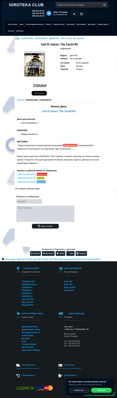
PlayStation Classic (29, 284)
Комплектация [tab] (32, 100)
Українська (101, 390)
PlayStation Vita (28, 281)
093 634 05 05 (38, 13)
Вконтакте (48, 253)
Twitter (60, 253)
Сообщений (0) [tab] (45, 100)
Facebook (35, 253)
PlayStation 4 (27, 293)
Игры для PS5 (27, 305)
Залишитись (79, 390)
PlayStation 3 (27, 290)
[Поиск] (82, 5)
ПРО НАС (11, 31)
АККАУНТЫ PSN (59, 24)
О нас (24, 341)
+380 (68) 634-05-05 (26, 181)
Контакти (19, 31)
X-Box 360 (68, 281)
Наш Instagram (28, 347)
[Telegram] (48, 13)
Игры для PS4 (27, 302)
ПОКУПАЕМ (70, 24)
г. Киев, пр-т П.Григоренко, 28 (76, 329)
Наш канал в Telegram (31, 350)
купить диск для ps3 (66, 259)
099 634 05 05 (38, 16)
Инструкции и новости (31, 332)
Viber (70, 253)
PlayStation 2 (27, 287)
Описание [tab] (21, 100)
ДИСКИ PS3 (54, 38)
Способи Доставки (28, 365)
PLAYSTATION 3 (41, 38)
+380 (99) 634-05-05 (26, 174)
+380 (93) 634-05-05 (26, 178)
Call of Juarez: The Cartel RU (72, 38)
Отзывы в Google (29, 344)
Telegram (81, 253)
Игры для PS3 (27, 299)
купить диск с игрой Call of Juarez (19, 259)
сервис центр (103, 24)
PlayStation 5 (27, 296)
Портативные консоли (35, 24)
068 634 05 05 (38, 11)
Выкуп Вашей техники (31, 329)
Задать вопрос (45, 226)
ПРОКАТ (48, 24)
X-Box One (68, 284)
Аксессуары (69, 290)
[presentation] (35, 235)
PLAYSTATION (12, 24)
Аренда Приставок (29, 326)
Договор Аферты (70, 375)
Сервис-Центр (27, 335)
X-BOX (21, 24)
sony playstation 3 (93, 259)
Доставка (91, 24)
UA (74, 14)
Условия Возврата (28, 375)
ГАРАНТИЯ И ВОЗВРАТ (31, 268)
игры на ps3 (81, 259)
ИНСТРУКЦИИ (81, 24)
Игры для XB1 (70, 287)
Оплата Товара (69, 365)
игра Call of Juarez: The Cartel (45, 259)
